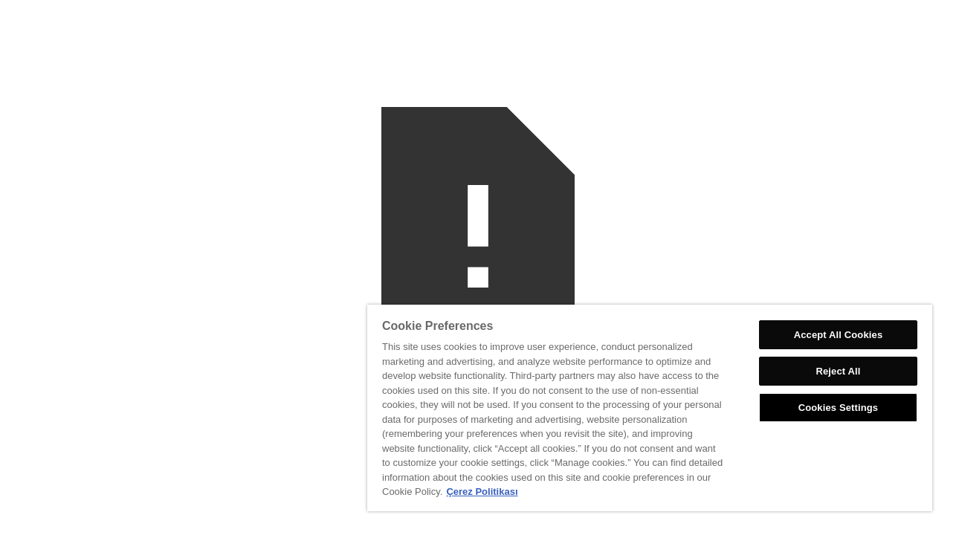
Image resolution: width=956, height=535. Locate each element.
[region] (655, 408)
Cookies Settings (840, 407)
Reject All (840, 371)
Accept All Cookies (840, 334)
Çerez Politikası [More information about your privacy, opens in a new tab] (573, 491)
